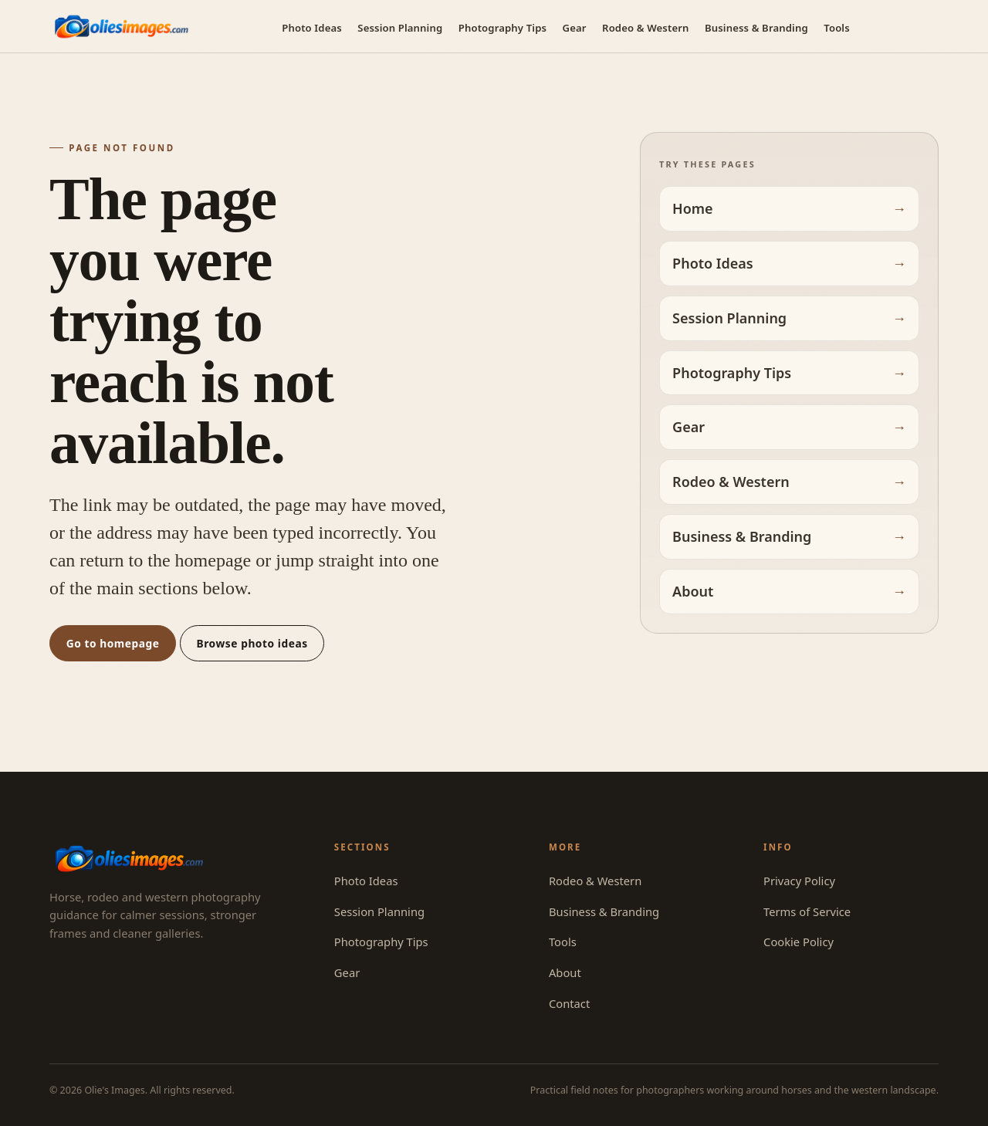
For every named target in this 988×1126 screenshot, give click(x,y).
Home (692, 208)
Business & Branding (756, 28)
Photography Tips (502, 28)
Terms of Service (807, 911)
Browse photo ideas (252, 643)
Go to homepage (113, 643)
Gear (575, 28)
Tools (837, 28)
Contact (569, 1003)
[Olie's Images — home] (121, 26)
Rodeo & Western (645, 28)
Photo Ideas (312, 28)
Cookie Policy (798, 941)
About (692, 591)
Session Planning (399, 28)
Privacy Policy (799, 880)
